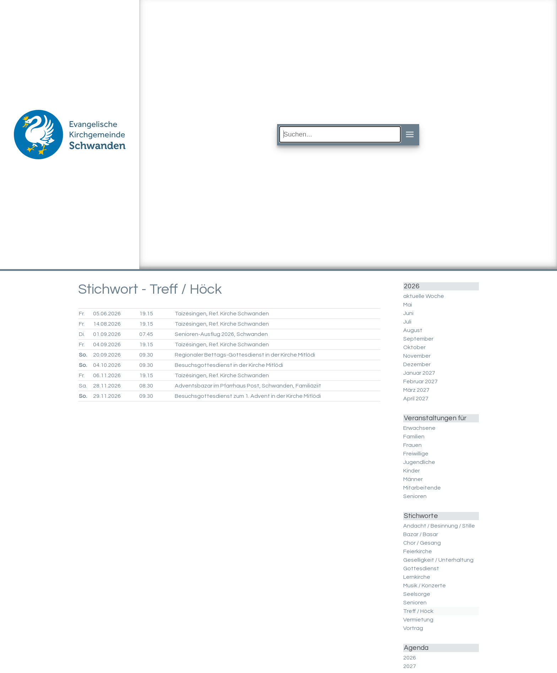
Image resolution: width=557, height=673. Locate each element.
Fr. (82, 313)
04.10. (107, 365)
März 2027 (416, 390)
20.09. (107, 355)
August (412, 330)
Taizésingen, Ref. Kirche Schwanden (222, 313)
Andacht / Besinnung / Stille (439, 526)
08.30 (146, 386)
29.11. (107, 396)
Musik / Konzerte (424, 585)
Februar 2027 (420, 381)
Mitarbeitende (422, 488)
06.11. (107, 375)
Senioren (415, 496)
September (418, 339)
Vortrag (413, 628)
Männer (413, 479)
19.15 (146, 313)
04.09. (107, 344)
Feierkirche (417, 551)
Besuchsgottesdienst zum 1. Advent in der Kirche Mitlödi (248, 396)
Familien (413, 436)
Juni (408, 313)
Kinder (411, 471)
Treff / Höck (418, 611)
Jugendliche (419, 462)
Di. (82, 334)
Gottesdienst (421, 568)
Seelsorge (416, 594)
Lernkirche (416, 577)
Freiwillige (415, 453)
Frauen (412, 445)
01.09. (107, 334)
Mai (407, 305)
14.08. (107, 324)
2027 (409, 666)
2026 (409, 658)
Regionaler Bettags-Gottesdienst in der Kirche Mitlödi (245, 355)
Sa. (83, 386)
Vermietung (418, 620)
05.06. (107, 313)
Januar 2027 (419, 373)
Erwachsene (419, 428)
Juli (407, 322)
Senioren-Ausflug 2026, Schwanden (221, 334)
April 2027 (415, 398)
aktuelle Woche (423, 296)
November (417, 356)
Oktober (414, 347)
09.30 (146, 355)
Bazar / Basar (420, 534)
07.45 (146, 334)
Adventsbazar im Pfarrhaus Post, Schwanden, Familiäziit (248, 386)
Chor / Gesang (422, 543)
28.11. (107, 386)
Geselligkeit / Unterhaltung (438, 560)
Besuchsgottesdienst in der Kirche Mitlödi (229, 365)
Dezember (417, 364)
